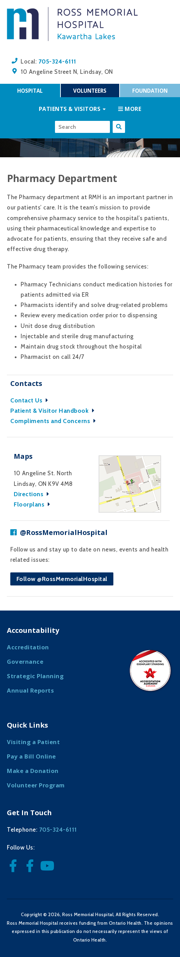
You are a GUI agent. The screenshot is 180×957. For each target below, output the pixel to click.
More (129, 109)
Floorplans (34, 504)
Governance (25, 661)
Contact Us (31, 400)
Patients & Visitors (70, 109)
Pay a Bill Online (31, 756)
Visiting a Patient (33, 742)
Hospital (30, 90)
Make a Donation (33, 771)
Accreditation (28, 647)
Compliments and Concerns (54, 420)
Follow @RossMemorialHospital (62, 578)
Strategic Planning (35, 676)
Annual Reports (30, 690)
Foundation (150, 90)
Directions (33, 494)
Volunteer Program (36, 785)
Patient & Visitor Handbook (54, 410)
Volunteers (89, 90)
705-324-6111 (57, 61)
